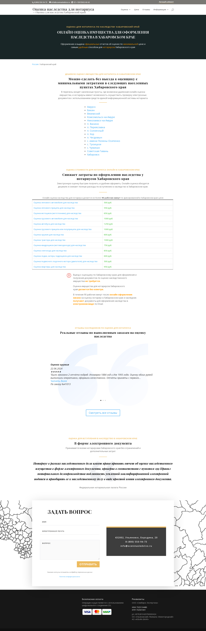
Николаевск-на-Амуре (100, 120)
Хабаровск (93, 154)
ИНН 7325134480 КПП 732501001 (139, 608)
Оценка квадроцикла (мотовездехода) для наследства (60, 245)
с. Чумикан (93, 147)
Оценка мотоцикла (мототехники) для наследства (57, 213)
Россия (35, 64)
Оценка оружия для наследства (49, 234)
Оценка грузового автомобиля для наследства (56, 218)
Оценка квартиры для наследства (50, 266)
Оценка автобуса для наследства (49, 224)
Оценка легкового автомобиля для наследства (56, 202)
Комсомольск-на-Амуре (101, 117)
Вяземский (93, 113)
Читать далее (59, 381)
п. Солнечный (95, 130)
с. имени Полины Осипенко (103, 140)
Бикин (91, 110)
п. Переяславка (96, 127)
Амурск (91, 106)
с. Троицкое (94, 144)
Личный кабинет (166, 2)
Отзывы (146, 10)
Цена (136, 10)
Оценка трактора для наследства (49, 240)
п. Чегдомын (94, 137)
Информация (159, 10)
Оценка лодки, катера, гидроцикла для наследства (58, 256)
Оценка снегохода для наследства (50, 250)
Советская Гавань (97, 151)
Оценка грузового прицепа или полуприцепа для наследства (62, 229)
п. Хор (90, 134)
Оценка (124, 10)
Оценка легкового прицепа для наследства (54, 208)
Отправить (88, 581)
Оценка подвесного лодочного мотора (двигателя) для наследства (65, 261)
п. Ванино (93, 123)
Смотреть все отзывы (103, 413)
